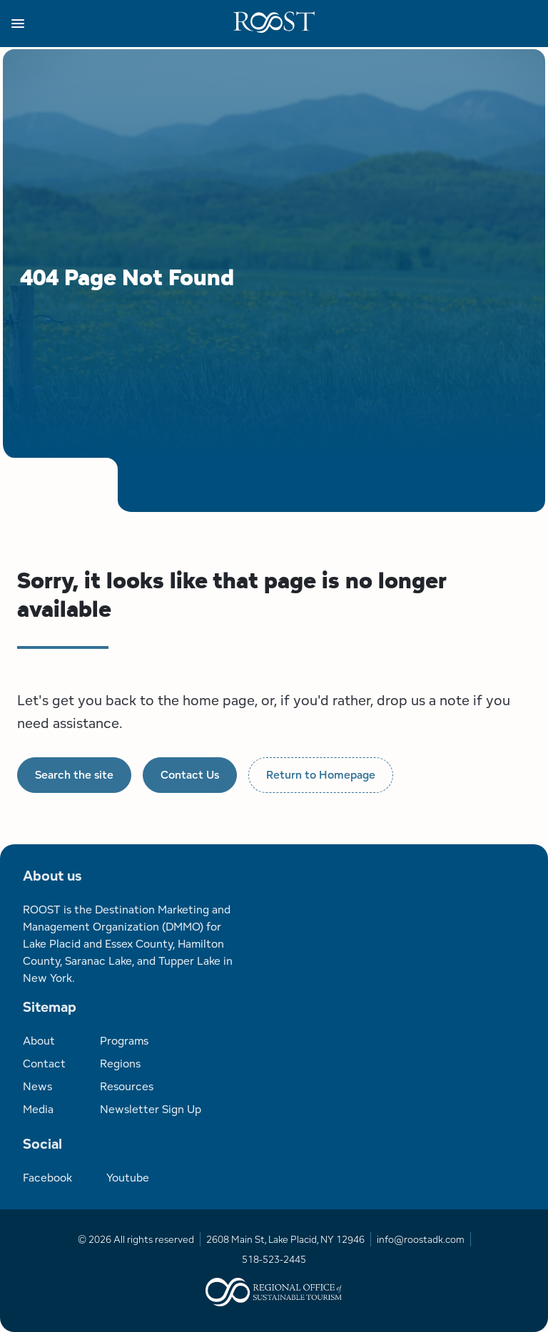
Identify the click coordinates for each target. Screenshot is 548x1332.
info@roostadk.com (421, 1239)
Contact (44, 1063)
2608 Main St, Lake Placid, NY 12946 (285, 1239)
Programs (124, 1040)
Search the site (74, 774)
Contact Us (190, 774)
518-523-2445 (274, 1259)
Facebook (47, 1177)
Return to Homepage (320, 774)
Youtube (127, 1177)
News (37, 1086)
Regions (120, 1063)
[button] (122, 23)
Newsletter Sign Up (150, 1109)
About (39, 1040)
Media (38, 1109)
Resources (126, 1086)
